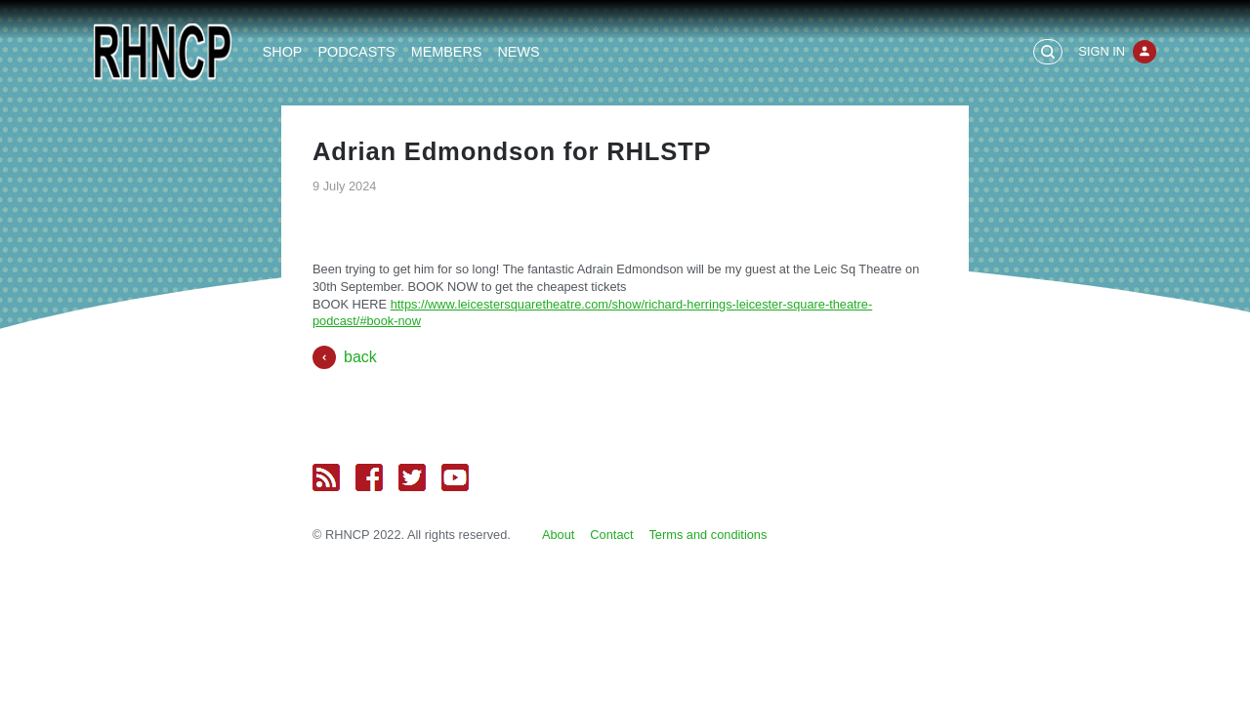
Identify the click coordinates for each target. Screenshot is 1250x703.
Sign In (1101, 51)
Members (446, 52)
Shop (283, 52)
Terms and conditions (707, 534)
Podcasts (356, 52)
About (558, 534)
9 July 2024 (344, 186)
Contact (611, 534)
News (518, 52)
